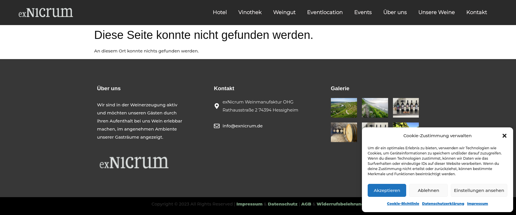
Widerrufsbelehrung (340, 204)
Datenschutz (283, 204)
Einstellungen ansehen (479, 190)
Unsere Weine (436, 12)
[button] (504, 136)
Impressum (477, 203)
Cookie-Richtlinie (403, 203)
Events (363, 12)
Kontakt (476, 12)
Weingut (284, 12)
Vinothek (250, 12)
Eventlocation (325, 12)
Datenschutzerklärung (443, 203)
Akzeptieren (387, 190)
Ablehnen (428, 190)
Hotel (220, 12)
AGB (306, 204)
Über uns (395, 12)
